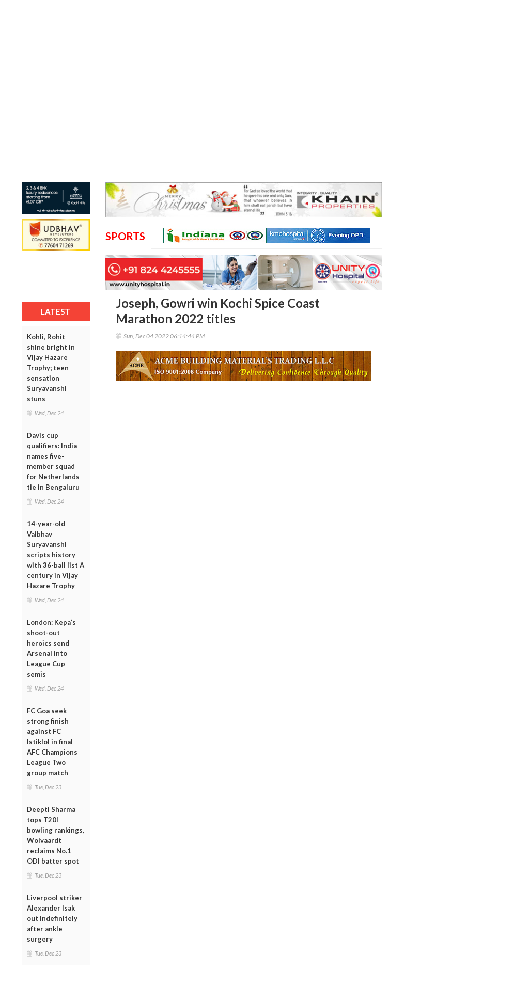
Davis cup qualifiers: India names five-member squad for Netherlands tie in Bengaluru (53, 461)
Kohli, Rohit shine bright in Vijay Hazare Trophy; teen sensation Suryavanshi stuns (51, 368)
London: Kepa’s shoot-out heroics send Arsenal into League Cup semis (51, 648)
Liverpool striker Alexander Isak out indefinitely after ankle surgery (54, 918)
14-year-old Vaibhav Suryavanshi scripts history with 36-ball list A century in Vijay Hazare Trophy (55, 555)
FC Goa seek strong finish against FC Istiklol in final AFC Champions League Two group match (52, 742)
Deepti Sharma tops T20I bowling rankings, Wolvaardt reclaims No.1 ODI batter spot (55, 835)
